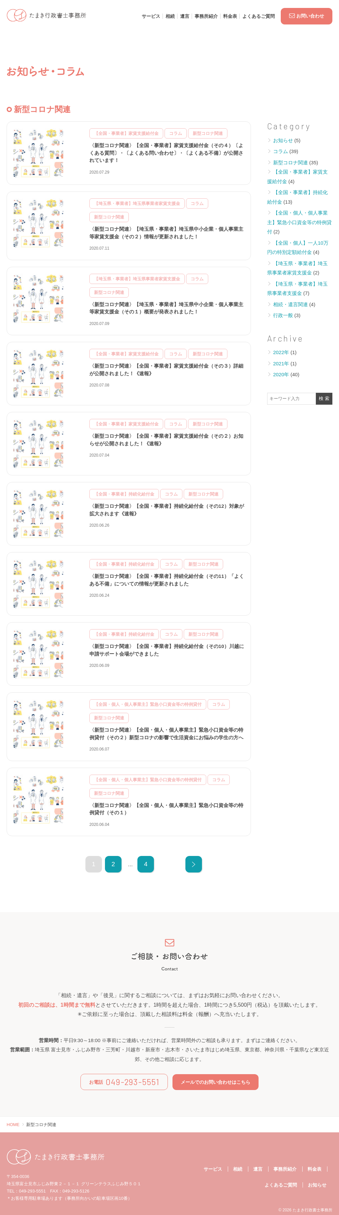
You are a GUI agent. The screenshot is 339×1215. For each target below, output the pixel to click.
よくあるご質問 (258, 16)
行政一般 (283, 315)
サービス (151, 16)
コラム (280, 151)
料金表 (230, 16)
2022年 (281, 352)
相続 (170, 16)
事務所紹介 (206, 16)
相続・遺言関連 (290, 304)
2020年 (281, 374)
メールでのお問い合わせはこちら (215, 1082)
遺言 (184, 16)
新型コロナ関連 (290, 162)
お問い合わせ (306, 16)
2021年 (281, 363)
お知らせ (283, 140)
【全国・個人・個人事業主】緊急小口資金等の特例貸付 (299, 222)
